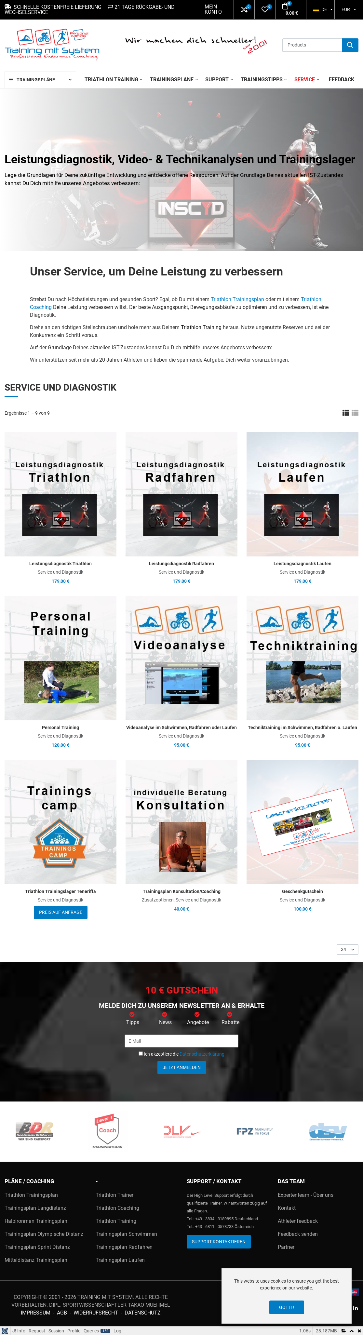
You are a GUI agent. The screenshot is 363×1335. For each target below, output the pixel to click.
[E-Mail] (181, 1041)
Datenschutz (143, 1313)
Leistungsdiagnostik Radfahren (181, 563)
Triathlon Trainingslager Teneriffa (60, 891)
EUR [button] (346, 9)
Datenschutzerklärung (202, 1054)
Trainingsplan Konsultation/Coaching (182, 891)
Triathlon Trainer (114, 1195)
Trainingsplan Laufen (120, 1260)
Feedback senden (298, 1234)
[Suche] (350, 45)
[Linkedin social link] (355, 1308)
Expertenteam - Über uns (305, 1195)
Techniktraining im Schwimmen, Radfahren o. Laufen (302, 727)
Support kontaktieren (219, 1241)
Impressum (35, 1313)
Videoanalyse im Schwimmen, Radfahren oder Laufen (181, 727)
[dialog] (287, 1296)
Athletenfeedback (298, 1221)
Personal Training (60, 727)
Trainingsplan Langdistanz (35, 1208)
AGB (62, 1313)
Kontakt (287, 1208)
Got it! (286, 1307)
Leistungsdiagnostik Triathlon (60, 563)
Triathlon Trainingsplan (237, 299)
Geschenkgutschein (302, 891)
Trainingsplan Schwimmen (126, 1234)
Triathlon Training (201, 327)
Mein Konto (213, 9)
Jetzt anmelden (182, 1067)
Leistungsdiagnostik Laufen (302, 563)
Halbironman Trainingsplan (36, 1221)
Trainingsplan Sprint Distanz (37, 1247)
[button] (244, 9)
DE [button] (320, 9)
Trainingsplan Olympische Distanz (44, 1234)
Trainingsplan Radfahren (124, 1247)
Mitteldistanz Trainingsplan (36, 1260)
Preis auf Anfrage (60, 912)
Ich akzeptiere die (181, 1054)
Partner (286, 1247)
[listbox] (347, 949)
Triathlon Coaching (117, 1208)
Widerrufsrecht (96, 1313)
